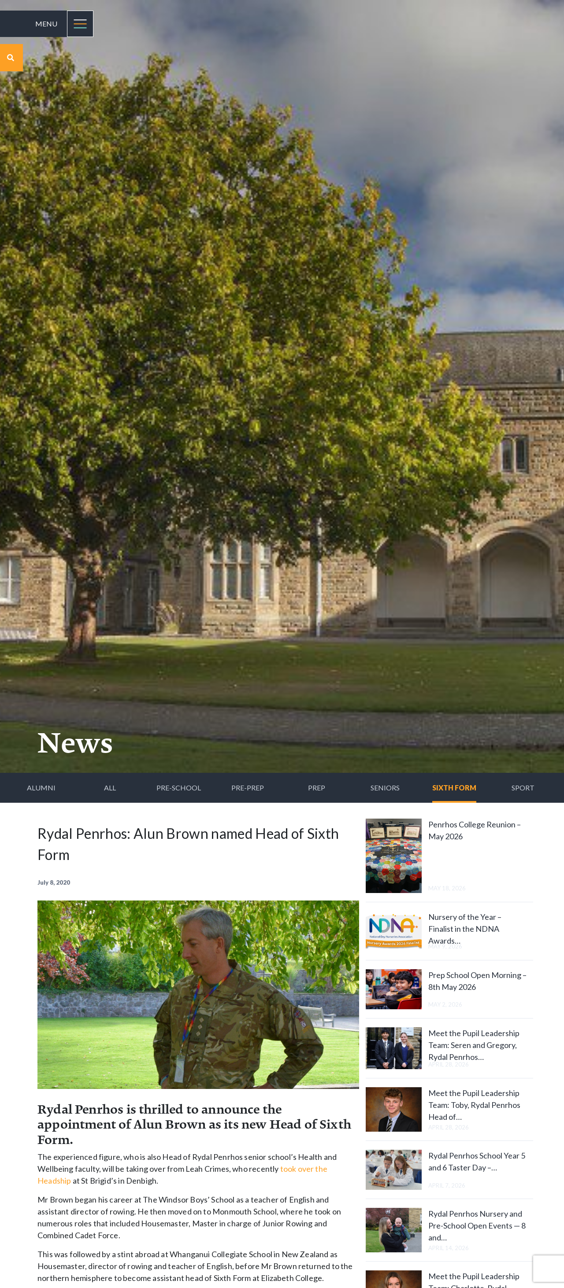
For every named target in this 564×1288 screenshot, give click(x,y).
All (110, 787)
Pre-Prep (247, 787)
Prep (316, 787)
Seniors (385, 787)
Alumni (41, 787)
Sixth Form (454, 787)
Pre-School (178, 787)
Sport (523, 787)
